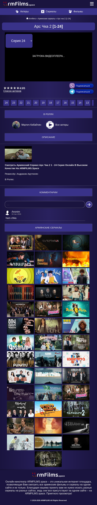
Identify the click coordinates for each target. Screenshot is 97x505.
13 (87, 102)
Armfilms (32, 19)
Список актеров (12, 91)
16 (65, 102)
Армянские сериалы (46, 19)
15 (72, 102)
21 (28, 102)
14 (80, 102)
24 (6, 102)
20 (35, 102)
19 (43, 102)
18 (50, 102)
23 (13, 102)
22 (21, 102)
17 (58, 102)
